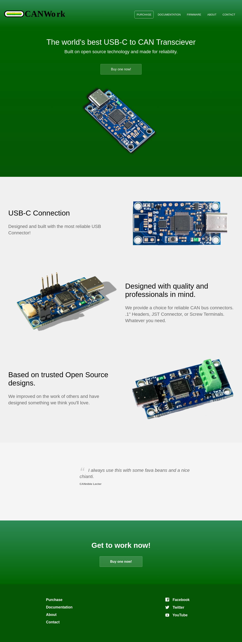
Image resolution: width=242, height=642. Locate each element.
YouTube (176, 615)
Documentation (169, 14)
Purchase (144, 14)
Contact (229, 14)
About (211, 14)
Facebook (177, 600)
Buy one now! (121, 69)
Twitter (174, 607)
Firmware (194, 14)
